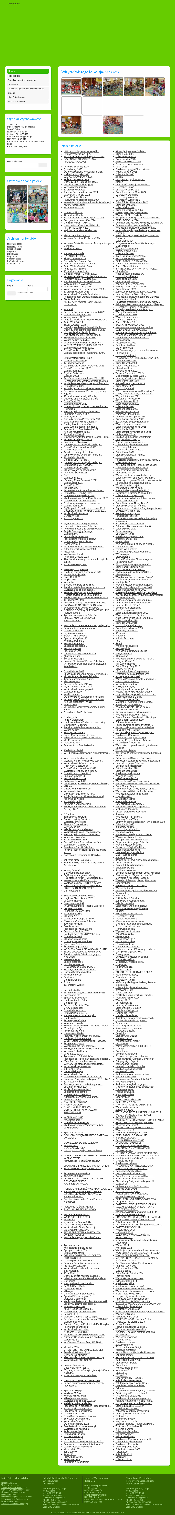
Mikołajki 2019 (122, 582)
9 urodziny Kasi (72, 516)
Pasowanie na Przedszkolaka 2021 (82, 429)
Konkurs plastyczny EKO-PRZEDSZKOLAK (86, 1025)
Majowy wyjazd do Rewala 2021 (80, 470)
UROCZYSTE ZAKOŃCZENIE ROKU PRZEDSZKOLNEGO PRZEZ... (83, 886)
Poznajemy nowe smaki (127, 676)
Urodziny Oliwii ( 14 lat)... (76, 459)
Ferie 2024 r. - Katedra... (127, 266)
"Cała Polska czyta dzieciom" (130, 1178)
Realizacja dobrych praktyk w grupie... (83, 1084)
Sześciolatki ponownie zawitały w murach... (86, 674)
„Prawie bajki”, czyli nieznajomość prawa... (137, 860)
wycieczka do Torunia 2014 (77, 1222)
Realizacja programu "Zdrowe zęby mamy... (137, 302)
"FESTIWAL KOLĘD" (126, 1137)
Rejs (117, 640)
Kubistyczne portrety (74, 732)
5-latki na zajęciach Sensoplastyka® (82, 572)
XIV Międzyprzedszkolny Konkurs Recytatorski (139, 595)
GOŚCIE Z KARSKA (125, 1117)
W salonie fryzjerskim (74, 574)
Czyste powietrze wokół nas (78, 941)
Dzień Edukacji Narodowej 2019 (131, 612)
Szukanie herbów (124, 1355)
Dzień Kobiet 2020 (124, 546)
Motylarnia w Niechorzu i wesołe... (132, 878)
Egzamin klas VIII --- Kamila (129, 523)
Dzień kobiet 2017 (73, 936)
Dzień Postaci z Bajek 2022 (78, 358)
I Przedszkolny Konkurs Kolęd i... (132, 337)
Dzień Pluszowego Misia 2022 (79, 347)
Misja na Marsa (123, 1339)
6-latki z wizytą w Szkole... (128, 704)
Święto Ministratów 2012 (76, 1423)
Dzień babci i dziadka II (127, 1431)
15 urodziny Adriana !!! (126, 276)
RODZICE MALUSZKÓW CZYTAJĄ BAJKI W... (88, 1188)
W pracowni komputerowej (128, 837)
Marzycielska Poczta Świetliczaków (82, 1161)
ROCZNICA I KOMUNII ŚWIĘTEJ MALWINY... (139, 1224)
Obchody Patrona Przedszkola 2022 (82, 419)
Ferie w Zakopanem (74, 719)
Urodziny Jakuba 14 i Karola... (130, 454)
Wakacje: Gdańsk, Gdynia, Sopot (81, 1316)
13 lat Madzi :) (71, 1273)
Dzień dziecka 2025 (125, 159)
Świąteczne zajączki (74, 1043)
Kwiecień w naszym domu (128, 1028)
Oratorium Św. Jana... (10, 1492)
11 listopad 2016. (124, 967)
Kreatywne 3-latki (124, 990)
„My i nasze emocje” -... (76, 633)
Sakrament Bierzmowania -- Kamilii (133, 526)
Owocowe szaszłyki (74, 903)
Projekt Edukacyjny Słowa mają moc (134, 559)
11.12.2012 (121, 1373)
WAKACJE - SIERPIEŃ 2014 (130, 1214)
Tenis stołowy (70, 1451)
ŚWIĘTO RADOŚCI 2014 (128, 1227)
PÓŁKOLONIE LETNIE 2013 (130, 1321)
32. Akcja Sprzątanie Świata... (130, 151)
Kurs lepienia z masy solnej (78, 1247)
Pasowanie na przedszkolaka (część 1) (83, 1441)
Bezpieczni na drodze (75, 778)
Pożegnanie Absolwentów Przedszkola (135, 1219)
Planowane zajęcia (125, 929)
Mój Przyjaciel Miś (73, 740)
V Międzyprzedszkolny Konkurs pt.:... (134, 309)
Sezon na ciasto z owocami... (130, 164)
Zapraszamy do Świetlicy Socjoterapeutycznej (138, 508)
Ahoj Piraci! (121, 895)
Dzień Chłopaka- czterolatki (78, 1446)
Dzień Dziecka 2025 (125, 156)
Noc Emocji (69, 956)
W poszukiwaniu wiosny (127, 931)
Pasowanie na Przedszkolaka (79, 745)
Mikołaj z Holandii (124, 1160)
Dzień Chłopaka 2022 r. (127, 365)
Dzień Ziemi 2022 (73, 401)
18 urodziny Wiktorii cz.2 (127, 200)
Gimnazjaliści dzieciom (75, 1355)
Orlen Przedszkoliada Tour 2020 (80, 549)
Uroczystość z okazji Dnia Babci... (132, 184)
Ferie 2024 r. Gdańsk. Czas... (79, 266)
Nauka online (122, 541)
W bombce (69, 582)
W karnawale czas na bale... (129, 488)
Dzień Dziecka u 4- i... (75, 1010)
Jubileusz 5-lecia (72, 1069)
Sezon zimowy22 (124, 347)
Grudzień (11, 263)
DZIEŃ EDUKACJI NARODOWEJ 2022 (84, 365)
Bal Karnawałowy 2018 (75, 839)
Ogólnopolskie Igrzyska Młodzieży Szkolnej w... (139, 222)
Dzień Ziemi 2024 (124, 240)
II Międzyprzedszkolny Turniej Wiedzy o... (85, 327)
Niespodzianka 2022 (125, 342)
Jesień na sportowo (125, 610)
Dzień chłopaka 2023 (126, 279)
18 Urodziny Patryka (74, 457)
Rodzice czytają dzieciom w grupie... (82, 595)
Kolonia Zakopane (124, 638)
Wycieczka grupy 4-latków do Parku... (134, 658)
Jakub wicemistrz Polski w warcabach (83, 737)
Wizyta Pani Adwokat (126, 312)
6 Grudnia (69, 814)
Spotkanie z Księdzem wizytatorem (133, 437)
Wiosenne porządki (73, 1023)
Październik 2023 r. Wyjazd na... (80, 279)
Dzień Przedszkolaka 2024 (129, 210)
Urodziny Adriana (72, 979)
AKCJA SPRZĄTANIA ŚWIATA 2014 (82, 1232)
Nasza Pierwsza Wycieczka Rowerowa (135, 1352)
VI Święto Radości (73, 900)
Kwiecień (11, 249)
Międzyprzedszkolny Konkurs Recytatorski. (85, 1301)
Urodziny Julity (71, 1018)
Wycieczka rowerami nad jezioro (131, 793)
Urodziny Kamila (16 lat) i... (129, 605)
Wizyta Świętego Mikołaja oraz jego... (134, 584)
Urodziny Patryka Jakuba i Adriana (133, 740)
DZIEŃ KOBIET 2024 (74, 256)
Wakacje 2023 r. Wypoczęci (78, 284)
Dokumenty (14, 3)
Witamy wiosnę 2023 (74, 317)
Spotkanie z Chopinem (75, 997)
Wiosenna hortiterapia (126, 1107)
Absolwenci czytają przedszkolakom (133, 834)
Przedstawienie (71, 926)
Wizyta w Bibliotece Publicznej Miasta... (84, 1064)
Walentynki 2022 (72, 416)
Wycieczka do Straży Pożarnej (79, 1227)
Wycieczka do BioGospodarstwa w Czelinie (137, 783)
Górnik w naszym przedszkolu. (79, 1293)
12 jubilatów (121, 271)
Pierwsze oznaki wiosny (127, 926)
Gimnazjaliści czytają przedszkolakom (83, 1150)
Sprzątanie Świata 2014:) (76, 1214)
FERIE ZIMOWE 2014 (75, 1265)
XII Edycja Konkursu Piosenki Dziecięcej (136, 465)
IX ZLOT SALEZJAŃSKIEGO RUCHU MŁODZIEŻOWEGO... (134, 1208)
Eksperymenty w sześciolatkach (80, 969)
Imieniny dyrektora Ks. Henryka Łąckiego (84, 1278)
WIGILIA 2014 (71, 1145)
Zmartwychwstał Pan (126, 539)
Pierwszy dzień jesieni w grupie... (80, 628)
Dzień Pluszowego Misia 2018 (130, 737)
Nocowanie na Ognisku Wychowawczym (136, 890)
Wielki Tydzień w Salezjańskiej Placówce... (85, 1041)
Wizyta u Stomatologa (126, 248)
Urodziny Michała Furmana (77, 1038)
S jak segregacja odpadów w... (79, 967)
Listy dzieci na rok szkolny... (129, 804)
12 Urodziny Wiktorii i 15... (128, 742)
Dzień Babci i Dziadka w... (77, 844)
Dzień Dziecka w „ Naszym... (78, 465)
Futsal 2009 (121, 1451)
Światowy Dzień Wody (126, 819)
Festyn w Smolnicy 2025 (76, 166)
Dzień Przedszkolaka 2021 (129, 449)
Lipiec (10, 254)
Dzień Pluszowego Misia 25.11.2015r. (83, 1076)
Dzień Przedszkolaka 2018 (77, 773)
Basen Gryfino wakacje (75, 635)
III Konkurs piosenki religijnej (78, 184)
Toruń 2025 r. (122, 166)
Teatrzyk (119, 1048)
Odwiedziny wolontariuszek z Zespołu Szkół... (87, 437)
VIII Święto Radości (125, 663)
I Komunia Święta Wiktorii (77, 911)
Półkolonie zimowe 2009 (127, 1449)
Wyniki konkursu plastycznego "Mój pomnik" (86, 383)
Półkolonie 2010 (123, 1454)
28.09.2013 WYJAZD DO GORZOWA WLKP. (138, 1304)
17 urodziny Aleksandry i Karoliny (81, 396)
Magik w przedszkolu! (126, 1421)
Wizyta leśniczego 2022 (127, 396)
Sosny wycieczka (72, 648)
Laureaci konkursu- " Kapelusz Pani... (134, 1423)
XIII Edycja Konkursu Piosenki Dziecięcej (84, 388)
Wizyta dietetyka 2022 (126, 401)
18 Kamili (68, 309)
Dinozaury (120, 1457)
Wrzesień (11, 246)
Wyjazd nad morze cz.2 (127, 681)
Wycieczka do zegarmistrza (129, 1278)
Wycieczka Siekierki (74, 1421)
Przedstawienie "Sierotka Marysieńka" (134, 1058)
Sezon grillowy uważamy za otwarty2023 (84, 312)
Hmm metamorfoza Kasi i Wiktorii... (82, 225)
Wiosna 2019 (70, 704)
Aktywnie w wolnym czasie (77, 804)
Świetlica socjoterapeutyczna (22, 80)
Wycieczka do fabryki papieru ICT (132, 806)
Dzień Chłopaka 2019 (126, 620)
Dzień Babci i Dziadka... (127, 946)
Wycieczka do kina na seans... (79, 589)
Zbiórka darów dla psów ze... (130, 442)
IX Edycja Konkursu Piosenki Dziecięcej (84, 905)
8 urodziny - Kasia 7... (126, 630)
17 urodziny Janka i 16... (76, 271)
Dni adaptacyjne (123, 1002)
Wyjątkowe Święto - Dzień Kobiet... (133, 707)
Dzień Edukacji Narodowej (128, 1306)
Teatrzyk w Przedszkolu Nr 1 (129, 1426)
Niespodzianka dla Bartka (128, 696)
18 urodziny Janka (124, 187)
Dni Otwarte (121, 1043)
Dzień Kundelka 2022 (126, 360)
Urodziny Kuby (122, 1097)
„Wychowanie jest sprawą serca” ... (133, 564)
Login (10, 285)
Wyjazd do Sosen (124, 776)
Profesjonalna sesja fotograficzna (132, 674)
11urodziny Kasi (123, 368)
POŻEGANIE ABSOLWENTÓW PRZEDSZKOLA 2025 (80, 160)
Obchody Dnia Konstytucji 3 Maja (81, 398)
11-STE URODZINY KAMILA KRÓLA (83, 1191)
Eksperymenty (122, 936)
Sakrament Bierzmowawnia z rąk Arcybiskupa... (139, 304)
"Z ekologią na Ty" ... (74, 1028)
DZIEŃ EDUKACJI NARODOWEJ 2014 (135, 1199)
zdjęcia (119, 177)
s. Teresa (120, 635)
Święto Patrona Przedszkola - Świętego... (136, 717)
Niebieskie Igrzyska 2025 (76, 174)
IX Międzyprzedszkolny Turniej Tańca (134, 393)
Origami (119, 911)
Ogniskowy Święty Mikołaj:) (129, 1171)
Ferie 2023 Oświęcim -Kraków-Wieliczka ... (85, 319)
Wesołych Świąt (72, 959)
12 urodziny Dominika (126, 194)
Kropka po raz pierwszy (127, 997)
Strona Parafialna (16, 101)
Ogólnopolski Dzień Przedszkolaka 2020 (84, 508)
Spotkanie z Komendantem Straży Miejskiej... (87, 625)
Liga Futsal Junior (16, 97)
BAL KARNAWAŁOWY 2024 (129, 258)
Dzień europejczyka (74, 1253)
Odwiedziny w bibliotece (127, 1309)
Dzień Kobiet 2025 (124, 174)
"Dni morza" (121, 656)
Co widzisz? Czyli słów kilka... (130, 847)
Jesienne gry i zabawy (126, 974)
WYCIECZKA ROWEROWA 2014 (132, 1255)
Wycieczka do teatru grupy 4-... (79, 689)
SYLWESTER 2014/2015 (128, 1142)
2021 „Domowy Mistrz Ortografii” (80, 421)
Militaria (68, 786)
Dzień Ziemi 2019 (73, 691)
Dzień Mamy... (71, 533)
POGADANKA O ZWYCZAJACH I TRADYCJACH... (132, 1149)
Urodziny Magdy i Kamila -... (129, 1378)
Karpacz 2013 (71, 1314)
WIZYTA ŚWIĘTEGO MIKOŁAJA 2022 (83, 345)
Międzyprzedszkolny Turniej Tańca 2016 (84, 1048)
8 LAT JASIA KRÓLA (74, 1148)
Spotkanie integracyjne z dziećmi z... (82, 1237)
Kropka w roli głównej (126, 870)
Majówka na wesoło (74, 799)
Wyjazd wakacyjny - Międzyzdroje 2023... (85, 289)
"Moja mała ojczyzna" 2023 (77, 314)
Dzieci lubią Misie (73, 1288)
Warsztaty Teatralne (125, 1076)
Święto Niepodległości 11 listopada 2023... (85, 276)
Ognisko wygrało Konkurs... (13, 1490)
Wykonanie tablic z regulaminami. (81, 523)
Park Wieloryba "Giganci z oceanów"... (135, 875)
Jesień (67, 982)
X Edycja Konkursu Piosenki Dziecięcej (84, 796)
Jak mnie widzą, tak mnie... (77, 860)
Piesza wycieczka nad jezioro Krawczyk (84, 1357)
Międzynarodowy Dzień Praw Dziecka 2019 (86, 597)
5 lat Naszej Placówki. (126, 809)
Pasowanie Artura (124, 832)
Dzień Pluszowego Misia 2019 (130, 589)
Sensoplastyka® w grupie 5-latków (81, 607)
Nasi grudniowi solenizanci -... (79, 1283)
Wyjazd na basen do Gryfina (129, 615)
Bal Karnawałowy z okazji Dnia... (132, 1383)
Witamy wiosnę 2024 (126, 251)
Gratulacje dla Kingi (125, 345)
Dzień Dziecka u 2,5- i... (76, 1013)
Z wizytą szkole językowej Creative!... (134, 689)
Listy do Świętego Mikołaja (77, 972)
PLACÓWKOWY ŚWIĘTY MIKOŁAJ (82, 1168)
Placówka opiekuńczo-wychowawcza (26, 88)
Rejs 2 (118, 643)
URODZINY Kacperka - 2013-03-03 (82, 1380)
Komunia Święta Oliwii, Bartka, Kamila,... (136, 788)
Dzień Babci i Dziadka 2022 (129, 419)
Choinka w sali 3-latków (127, 730)
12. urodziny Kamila (74, 1081)
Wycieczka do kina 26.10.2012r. (80, 1400)
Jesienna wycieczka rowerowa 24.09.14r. (136, 1212)
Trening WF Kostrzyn (126, 549)
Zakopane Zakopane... (75, 646)
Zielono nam (121, 1023)
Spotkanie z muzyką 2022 (77, 414)
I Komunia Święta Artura (76, 536)
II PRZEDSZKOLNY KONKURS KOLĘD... (136, 268)
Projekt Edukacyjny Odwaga (78, 531)
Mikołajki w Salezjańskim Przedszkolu (134, 1158)
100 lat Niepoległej (73, 750)
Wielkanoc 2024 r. (73, 248)
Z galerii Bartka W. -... (75, 373)
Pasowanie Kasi (72, 742)
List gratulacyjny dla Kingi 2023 (79, 332)
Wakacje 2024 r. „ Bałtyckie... (130, 215)
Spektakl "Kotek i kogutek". (77, 1296)
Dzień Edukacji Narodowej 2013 (80, 1311)
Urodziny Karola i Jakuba (76, 1000)
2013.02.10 (121, 1375)
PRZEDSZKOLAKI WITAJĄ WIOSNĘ (134, 1122)
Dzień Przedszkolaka (74, 1413)
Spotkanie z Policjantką (127, 1444)
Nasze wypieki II (72, 544)
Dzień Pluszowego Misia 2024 (130, 192)
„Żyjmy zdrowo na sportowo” (129, 921)
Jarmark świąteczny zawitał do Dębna (134, 727)
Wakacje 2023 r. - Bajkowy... (78, 286)
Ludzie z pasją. (123, 1270)
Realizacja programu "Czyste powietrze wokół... (139, 480)
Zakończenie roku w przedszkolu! (132, 1411)
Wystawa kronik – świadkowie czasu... (83, 760)
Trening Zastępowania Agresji (79, 679)
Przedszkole (14, 76)
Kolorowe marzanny (125, 1350)
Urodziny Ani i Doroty (126, 1362)
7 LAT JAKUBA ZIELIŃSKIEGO (80, 1209)
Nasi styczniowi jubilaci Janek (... (132, 470)
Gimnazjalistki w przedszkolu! (130, 1413)
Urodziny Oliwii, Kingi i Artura (130, 378)
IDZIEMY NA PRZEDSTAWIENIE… (82, 934)
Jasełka (119, 182)
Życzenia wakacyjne (74, 658)
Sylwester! (120, 1388)
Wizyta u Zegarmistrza (75, 187)
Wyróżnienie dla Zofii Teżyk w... (80, 1046)
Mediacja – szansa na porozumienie (133, 923)
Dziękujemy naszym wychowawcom (82, 503)
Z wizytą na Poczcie (74, 253)
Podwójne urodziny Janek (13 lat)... (133, 572)
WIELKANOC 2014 (125, 1229)
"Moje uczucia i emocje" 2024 (130, 256)
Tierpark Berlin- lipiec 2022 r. (130, 373)
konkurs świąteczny (125, 1418)
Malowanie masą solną (75, 939)
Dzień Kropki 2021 (124, 452)
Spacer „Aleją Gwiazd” (75, 638)
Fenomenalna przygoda (127, 513)
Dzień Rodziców (123, 1459)
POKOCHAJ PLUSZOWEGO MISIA (133, 972)
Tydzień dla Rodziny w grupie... (131, 1020)
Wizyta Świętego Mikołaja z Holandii (82, 342)
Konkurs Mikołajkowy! (75, 1395)
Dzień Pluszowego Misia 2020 (79, 495)
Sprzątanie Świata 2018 (76, 776)
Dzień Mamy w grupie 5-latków (131, 905)
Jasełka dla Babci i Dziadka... (79, 847)
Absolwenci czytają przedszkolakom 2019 (85, 602)
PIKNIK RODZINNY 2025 (128, 161)
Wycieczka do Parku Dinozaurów (132, 781)
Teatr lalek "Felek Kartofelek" (130, 1385)
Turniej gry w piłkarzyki (75, 816)
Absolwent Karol (72, 656)
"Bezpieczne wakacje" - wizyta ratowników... (137, 217)
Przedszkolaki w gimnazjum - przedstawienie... (87, 1406)
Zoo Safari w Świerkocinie (77, 1418)
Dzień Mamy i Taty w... (126, 786)
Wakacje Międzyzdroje (126, 646)
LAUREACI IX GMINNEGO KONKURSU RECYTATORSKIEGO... (84, 1180)
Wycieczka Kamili (124, 888)
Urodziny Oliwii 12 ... (125, 661)
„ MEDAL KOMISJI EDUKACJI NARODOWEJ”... (79, 619)
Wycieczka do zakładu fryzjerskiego (82, 1268)
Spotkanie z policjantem (127, 773)
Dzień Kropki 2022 (73, 370)
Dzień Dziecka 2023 (125, 289)
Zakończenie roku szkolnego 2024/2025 (84, 156)
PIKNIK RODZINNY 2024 (77, 227)
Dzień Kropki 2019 (73, 630)
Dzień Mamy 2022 (124, 386)
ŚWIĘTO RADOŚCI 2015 (128, 1099)
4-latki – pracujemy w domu (129, 536)
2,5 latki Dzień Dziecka (127, 898)
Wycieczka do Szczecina (76, 1074)
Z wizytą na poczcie (125, 977)
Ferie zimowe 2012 (73, 1431)
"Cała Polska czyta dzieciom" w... (80, 1061)
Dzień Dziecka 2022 (74, 386)
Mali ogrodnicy (122, 246)
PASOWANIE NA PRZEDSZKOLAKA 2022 (137, 358)
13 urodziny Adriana (125, 447)
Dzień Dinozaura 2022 (126, 409)
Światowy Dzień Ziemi (75, 1020)
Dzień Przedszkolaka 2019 (129, 628)
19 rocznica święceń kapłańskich (132, 671)
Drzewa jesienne (124, 862)
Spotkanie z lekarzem (126, 1053)
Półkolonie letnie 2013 (126, 1316)
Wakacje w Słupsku (125, 1314)
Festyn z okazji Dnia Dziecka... (131, 1327)
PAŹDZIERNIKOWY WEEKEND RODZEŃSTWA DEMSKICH (131, 1195)
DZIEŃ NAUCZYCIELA (127, 1408)
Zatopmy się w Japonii (126, 1061)
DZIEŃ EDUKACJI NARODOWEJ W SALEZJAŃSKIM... (82, 1195)
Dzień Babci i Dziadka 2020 (129, 567)
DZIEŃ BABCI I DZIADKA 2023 (131, 330)
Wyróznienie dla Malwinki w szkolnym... (135, 1291)
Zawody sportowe (124, 1344)
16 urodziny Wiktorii (125, 355)
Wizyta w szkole (72, 827)
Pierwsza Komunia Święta (128, 1347)
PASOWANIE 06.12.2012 (128, 1395)
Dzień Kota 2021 (72, 485)
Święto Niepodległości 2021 (78, 439)
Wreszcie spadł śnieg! (126, 1125)
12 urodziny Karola (73, 215)
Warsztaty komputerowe (76, 569)
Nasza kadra (6, 1483)
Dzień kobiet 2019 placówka (78, 712)
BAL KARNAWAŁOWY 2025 (78, 177)
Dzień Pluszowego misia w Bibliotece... (135, 1176)
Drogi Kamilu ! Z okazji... (127, 439)
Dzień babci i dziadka (74, 1434)
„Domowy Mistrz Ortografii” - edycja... (83, 444)
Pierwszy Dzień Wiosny (76, 824)
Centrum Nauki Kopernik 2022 (130, 416)
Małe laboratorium (73, 974)
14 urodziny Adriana (74, 363)
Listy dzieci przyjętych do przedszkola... (135, 694)
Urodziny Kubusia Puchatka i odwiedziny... (85, 722)
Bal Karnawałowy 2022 (127, 411)
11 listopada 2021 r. (125, 434)
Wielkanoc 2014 (123, 1247)
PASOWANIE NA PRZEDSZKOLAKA (83, 605)
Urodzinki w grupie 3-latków (129, 763)
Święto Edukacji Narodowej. (129, 865)
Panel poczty (56, 1512)
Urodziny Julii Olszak (126, 1035)
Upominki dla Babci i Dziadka (130, 1066)
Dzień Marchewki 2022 (75, 403)
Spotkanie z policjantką (75, 1092)
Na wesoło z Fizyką (74, 1033)
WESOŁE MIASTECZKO (76, 1229)
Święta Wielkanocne (125, 801)
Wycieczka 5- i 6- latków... (128, 816)
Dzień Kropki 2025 (124, 154)
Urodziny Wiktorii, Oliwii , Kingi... (131, 294)
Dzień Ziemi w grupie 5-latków (79, 918)
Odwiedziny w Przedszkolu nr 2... (132, 1393)
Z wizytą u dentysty (125, 686)
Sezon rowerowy (124, 531)
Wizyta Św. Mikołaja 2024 (77, 194)
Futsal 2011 (70, 1454)
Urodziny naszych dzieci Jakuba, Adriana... (137, 498)
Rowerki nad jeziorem (126, 516)
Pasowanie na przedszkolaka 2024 (81, 200)
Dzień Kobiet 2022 (124, 406)
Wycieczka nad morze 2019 (78, 686)
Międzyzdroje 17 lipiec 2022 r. (130, 376)
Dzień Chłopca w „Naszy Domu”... (132, 503)
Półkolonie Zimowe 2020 (76, 556)
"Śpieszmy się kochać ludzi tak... (132, 1186)
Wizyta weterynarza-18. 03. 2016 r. (133, 1046)
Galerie (11, 93)
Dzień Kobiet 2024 (124, 253)
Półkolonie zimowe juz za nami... (132, 1132)
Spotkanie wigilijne (124, 1283)
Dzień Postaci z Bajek (75, 197)
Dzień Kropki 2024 (73, 212)
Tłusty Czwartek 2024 (75, 258)
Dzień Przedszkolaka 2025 (77, 154)
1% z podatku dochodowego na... (132, 839)
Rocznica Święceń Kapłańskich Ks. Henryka (86, 1324)
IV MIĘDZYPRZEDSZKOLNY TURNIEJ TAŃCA (139, 1120)
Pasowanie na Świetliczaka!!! (78, 1206)
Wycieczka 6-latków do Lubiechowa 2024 (136, 227)
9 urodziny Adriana (124, 827)
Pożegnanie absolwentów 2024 (80, 220)
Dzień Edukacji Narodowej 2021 (80, 447)
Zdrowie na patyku (124, 1089)
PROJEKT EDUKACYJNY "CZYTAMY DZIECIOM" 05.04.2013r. (134, 1358)
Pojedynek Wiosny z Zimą (77, 1352)
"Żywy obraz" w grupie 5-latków (80, 921)
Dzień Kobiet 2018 (124, 824)
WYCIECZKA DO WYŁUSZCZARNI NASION (138, 1253)
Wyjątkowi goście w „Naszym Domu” (134, 577)
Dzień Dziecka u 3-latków (128, 1008)
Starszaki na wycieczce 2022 (130, 383)
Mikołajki (68, 1291)
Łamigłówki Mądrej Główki (128, 951)
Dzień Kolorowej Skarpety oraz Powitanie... (86, 406)
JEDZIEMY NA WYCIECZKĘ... (131, 885)
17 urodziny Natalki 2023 (76, 291)
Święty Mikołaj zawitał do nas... (79, 735)
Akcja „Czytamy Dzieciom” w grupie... (134, 618)
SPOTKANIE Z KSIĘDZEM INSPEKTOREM (86, 1165)
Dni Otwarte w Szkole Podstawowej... (134, 1263)
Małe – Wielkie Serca (126, 855)
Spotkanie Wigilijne (73, 1390)
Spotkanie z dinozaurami (12, 1504)
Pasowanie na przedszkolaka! (14, 1497)
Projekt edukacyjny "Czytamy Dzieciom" (135, 1390)
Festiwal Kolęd (122, 1276)
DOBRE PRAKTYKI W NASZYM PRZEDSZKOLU (80, 1111)
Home (11, 71)
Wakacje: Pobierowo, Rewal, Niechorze (135, 880)
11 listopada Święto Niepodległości (133, 602)
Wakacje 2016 (122, 1000)
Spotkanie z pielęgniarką (128, 607)
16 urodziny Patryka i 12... (128, 625)
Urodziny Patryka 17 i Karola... (130, 505)
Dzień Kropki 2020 (73, 505)
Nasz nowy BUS (123, 1370)
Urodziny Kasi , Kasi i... (127, 281)
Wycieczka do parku (125, 1081)
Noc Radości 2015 (124, 1071)
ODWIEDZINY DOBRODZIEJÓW (81, 1142)
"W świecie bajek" (73, 1120)
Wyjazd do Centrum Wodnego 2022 (133, 335)
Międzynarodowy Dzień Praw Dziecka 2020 (86, 498)
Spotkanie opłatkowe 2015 (128, 1069)
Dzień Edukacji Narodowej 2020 (80, 500)
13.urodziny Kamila (125, 979)
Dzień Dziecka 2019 (74, 671)
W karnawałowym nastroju (77, 1066)
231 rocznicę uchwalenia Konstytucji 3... (135, 391)
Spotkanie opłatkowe (126, 1163)
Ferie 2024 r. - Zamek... (76, 268)
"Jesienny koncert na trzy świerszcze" (134, 1086)
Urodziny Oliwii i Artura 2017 (78, 898)
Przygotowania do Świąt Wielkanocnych (135, 243)
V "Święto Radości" (73, 1008)
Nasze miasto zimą (125, 941)
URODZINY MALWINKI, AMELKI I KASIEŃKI (138, 1217)
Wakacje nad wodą (73, 1321)
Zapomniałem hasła (25, 292)
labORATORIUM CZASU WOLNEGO (134, 1127)
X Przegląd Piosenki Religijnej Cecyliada (136, 592)
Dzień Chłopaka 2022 (126, 363)
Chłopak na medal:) (125, 1201)
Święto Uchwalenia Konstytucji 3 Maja (83, 171)
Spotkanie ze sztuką (125, 1342)
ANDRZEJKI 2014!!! (74, 1176)
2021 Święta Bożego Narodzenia (80, 426)
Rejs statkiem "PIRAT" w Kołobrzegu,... (83, 878)
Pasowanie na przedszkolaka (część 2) (83, 1444)
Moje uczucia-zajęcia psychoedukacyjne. (84, 992)
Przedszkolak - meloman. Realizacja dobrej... (87, 1058)
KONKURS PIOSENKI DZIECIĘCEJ (133, 1104)
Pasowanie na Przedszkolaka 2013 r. (134, 1288)
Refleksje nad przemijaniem (78, 1403)
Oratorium (13, 84)
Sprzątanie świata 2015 (76, 1086)
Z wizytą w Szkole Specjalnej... (79, 584)
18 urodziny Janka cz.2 (127, 189)
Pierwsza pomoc (123, 857)
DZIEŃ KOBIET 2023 (126, 314)
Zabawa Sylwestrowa (126, 722)
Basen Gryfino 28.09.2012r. (78, 1408)
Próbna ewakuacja (124, 1092)
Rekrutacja (69, 409)
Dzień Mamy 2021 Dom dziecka (131, 467)
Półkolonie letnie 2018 (75, 781)
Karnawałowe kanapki (126, 1064)
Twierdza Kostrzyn (73, 923)
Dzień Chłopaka (123, 992)
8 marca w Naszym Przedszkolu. (80, 1375)
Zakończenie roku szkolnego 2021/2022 (84, 378)
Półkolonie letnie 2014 (126, 1222)
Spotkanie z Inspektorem (76, 1462)
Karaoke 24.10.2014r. (126, 1188)
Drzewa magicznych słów (77, 872)
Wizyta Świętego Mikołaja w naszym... (134, 732)
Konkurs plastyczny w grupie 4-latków (83, 592)
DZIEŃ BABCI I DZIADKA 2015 (131, 1135)
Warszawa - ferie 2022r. (127, 414)
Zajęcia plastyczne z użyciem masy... (82, 951)
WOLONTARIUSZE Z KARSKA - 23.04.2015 (138, 1112)
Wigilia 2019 (70, 579)
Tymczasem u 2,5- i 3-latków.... (79, 1056)
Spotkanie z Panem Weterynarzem (133, 1398)
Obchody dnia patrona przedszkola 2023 (84, 330)
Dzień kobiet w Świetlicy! (76, 1122)
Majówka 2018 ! (123, 796)
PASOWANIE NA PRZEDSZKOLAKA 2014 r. (138, 1155)
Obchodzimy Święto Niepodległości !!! (134, 1181)
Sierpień (11, 259)
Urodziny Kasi (122, 883)
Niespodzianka (123, 340)
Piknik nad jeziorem (74, 1030)
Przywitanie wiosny (73, 1457)
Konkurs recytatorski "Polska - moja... (134, 1400)
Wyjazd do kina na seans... (129, 424)
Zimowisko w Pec (124, 1429)
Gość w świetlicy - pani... (76, 1367)
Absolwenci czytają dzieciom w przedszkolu (137, 760)
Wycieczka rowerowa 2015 (77, 1089)
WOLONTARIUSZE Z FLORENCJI (133, 1115)
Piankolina (69, 977)
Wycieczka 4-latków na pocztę (79, 763)
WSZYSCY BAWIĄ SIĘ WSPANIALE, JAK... (86, 949)
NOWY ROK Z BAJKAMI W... (130, 569)
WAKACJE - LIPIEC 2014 (77, 1217)
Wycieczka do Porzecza (76, 513)
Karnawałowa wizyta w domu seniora (134, 327)
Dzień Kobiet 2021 (73, 483)
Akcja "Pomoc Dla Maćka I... (78, 1309)
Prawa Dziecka (123, 969)
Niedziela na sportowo (126, 684)
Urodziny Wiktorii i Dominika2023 (80, 273)
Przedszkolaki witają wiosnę (78, 929)
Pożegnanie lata (72, 995)
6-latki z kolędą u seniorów (77, 424)
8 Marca (119, 814)
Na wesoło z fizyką (124, 1030)
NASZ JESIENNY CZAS (76, 1184)
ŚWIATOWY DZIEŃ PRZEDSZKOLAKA (135, 1204)
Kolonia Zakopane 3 (74, 643)
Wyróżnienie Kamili (73, 554)
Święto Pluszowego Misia (77, 1173)
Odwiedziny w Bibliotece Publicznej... (134, 758)
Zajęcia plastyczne (73, 962)
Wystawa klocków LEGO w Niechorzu (83, 883)
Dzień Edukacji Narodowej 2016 (131, 987)
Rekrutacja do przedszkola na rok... (82, 411)
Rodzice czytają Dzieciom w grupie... (82, 954)
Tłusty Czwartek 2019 (126, 709)
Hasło (30, 285)
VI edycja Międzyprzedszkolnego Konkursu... (138, 1250)
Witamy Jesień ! (72, 870)
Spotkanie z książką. (74, 1132)
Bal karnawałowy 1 (125, 1434)
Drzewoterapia (122, 556)
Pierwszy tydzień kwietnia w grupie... (82, 1035)
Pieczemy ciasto (72, 681)
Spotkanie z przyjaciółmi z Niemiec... (134, 169)
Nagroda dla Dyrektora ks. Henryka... (83, 855)
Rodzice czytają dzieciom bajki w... (133, 1074)
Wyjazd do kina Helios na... (129, 317)
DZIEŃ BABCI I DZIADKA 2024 (131, 261)
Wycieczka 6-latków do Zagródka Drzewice (137, 296)
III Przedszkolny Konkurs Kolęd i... (81, 151)
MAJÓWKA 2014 (124, 1232)
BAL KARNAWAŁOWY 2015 (129, 1140)
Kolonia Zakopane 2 (74, 640)
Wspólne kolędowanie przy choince (133, 579)
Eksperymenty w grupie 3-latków (132, 842)
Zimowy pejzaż (123, 954)
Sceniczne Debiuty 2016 (76, 1005)
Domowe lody (122, 893)
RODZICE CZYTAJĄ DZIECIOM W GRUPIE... (87, 610)
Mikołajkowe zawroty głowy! (129, 1286)
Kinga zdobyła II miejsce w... (129, 273)
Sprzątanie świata (124, 867)
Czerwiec (11, 244)
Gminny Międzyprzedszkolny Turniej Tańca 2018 (140, 822)
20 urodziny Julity (73, 913)
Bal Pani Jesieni (72, 990)
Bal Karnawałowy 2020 (75, 564)
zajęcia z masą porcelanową (78, 829)
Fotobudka (69, 1219)
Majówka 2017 (71, 916)
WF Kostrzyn (122, 554)
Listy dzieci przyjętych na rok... (79, 793)
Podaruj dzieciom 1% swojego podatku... (136, 949)
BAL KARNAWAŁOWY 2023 (129, 324)
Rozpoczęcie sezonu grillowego (131, 908)
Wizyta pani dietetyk (125, 750)
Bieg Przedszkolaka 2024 (77, 235)
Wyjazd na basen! (124, 1130)
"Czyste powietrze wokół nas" (79, 1260)
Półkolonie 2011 (72, 1459)
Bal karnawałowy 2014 (126, 1268)
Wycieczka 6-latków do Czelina (131, 651)
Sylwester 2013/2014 (126, 1281)
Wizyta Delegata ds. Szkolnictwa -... (133, 1403)
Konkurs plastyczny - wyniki (78, 702)
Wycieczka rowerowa (126, 1337)
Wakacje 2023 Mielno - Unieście (131, 286)
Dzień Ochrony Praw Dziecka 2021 (133, 432)
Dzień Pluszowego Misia (127, 849)
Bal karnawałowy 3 (73, 1439)
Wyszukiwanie (14, 161)
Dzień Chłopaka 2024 (126, 205)
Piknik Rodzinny (72, 299)
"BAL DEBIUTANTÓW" (75, 1102)
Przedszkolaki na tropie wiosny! (80, 1426)
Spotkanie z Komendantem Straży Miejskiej (137, 872)
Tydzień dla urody (124, 1013)
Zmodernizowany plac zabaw (78, 452)
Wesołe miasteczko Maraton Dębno (133, 691)
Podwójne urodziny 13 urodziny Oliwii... (84, 528)
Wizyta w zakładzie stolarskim (130, 1329)
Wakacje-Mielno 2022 (126, 370)
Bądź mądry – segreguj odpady (80, 875)
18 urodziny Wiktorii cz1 (127, 197)
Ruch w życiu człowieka (76, 765)
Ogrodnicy (120, 1033)
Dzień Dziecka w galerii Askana (80, 1416)
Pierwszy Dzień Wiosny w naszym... (82, 1263)
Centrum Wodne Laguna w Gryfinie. (133, 225)
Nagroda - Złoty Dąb (125, 1265)
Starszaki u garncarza (75, 1298)
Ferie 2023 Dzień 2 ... (75, 322)
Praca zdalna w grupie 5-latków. (80, 539)
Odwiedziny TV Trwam (75, 725)
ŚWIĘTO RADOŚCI (74, 1234)
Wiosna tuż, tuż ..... (73, 1053)
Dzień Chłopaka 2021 (75, 449)
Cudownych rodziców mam (77, 788)
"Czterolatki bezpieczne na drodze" (81, 1097)
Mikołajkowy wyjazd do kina (129, 962)
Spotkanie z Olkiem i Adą (76, 442)
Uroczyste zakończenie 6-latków (80, 526)
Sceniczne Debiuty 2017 (76, 931)
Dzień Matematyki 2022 (127, 403)
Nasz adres (6, 1494)
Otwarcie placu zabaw (126, 1446)
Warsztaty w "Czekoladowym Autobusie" (135, 332)
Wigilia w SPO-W (72, 1393)
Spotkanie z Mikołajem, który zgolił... (134, 1439)
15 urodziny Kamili (124, 533)
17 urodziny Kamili (124, 388)
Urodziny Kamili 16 (125, 472)
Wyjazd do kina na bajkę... (77, 340)
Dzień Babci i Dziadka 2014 (129, 1273)
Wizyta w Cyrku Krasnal (76, 1051)
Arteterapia (69, 551)
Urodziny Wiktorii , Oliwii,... (77, 222)
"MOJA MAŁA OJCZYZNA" (129, 913)
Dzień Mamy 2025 (73, 169)
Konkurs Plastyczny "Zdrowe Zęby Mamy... (85, 661)
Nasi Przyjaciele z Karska (128, 1025)
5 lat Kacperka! (71, 1270)
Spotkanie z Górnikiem (127, 735)
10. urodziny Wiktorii (74, 985)
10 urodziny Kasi (124, 457)
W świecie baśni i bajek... (128, 485)
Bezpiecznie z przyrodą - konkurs (132, 1056)
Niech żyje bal (71, 717)
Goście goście (122, 648)
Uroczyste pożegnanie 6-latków (80, 653)
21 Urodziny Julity (73, 801)
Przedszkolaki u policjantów (78, 1411)
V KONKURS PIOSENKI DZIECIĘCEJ (83, 1350)
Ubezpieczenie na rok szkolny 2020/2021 (85, 510)
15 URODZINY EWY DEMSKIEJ (132, 1145)
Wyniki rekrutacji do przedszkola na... (134, 475)
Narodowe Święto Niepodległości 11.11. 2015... (88, 1079)
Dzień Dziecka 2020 (125, 528)
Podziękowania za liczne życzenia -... (134, 725)
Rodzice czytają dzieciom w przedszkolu (84, 587)
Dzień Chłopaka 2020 (126, 500)
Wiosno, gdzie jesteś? (126, 1367)
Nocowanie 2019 (124, 562)
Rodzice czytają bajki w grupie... (131, 1084)
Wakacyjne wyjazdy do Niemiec (131, 212)
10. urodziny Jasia (124, 944)
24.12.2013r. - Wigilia (74, 1286)
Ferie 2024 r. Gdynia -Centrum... (80, 263)
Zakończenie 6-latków (126, 778)
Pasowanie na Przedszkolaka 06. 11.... (135, 1079)
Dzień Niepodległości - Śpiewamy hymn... (85, 353)
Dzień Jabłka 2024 (124, 207)
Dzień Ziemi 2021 (73, 477)
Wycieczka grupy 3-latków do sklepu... (134, 544)
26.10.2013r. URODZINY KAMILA (132, 1301)
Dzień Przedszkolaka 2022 (77, 368)
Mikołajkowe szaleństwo (76, 1398)
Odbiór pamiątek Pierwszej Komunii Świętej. (86, 783)
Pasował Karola (72, 612)
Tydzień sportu (71, 1245)
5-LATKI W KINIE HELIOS (77, 1107)
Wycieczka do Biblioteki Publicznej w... (135, 791)
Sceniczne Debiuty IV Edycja (78, 684)
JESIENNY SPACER (74, 1306)
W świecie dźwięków (74, 837)
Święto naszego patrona (76, 946)
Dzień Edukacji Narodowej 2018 (80, 768)
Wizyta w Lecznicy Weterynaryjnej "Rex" (84, 1334)
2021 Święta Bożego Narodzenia (132, 421)
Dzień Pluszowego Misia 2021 (130, 426)
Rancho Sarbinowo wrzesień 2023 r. (82, 281)
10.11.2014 (121, 1183)
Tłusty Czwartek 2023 (75, 324)
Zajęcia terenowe (124, 1109)
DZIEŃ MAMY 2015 (125, 1102)
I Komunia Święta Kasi (75, 472)
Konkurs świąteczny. (74, 1365)
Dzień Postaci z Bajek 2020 (129, 495)
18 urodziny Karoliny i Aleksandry (132, 307)
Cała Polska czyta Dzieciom (129, 852)
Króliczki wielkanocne (126, 918)
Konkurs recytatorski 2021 (77, 432)
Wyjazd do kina (71, 730)
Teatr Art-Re (121, 1416)
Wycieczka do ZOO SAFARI (78, 1360)
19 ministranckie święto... (12, 1499)
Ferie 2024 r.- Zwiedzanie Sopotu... (133, 263)
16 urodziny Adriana (74, 207)
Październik (13, 261)
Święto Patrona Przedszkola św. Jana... (84, 490)
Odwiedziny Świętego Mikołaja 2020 (133, 493)
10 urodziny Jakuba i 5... (127, 829)
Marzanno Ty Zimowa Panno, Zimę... (134, 702)
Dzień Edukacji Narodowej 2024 (131, 202)
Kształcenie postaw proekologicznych (134, 1018)
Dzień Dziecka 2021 (125, 462)
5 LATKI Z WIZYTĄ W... (127, 1191)
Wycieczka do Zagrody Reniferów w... (83, 294)
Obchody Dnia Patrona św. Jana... (81, 182)
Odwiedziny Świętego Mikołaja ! (131, 956)
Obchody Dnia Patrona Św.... (78, 261)
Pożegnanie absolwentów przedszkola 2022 (86, 381)
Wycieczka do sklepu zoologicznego (82, 832)
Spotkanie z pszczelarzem (128, 765)
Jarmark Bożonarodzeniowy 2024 (81, 192)
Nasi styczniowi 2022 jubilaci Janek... (83, 335)
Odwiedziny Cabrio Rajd (127, 510)
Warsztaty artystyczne (75, 822)
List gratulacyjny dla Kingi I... (129, 179)
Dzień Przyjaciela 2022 (127, 381)
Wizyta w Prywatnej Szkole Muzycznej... (135, 679)
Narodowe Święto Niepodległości (132, 1298)
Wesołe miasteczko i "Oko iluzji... (80, 880)
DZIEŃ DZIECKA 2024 (127, 220)
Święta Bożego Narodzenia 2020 (132, 490)
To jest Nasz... (7, 1485)
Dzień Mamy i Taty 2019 (127, 666)
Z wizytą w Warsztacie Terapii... (80, 1015)
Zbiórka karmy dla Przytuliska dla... (81, 676)
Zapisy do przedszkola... (11, 1487)
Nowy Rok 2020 (72, 577)
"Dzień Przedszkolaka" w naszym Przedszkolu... (140, 1311)
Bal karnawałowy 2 (73, 1436)
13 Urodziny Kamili (125, 799)
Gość (66, 475)
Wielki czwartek (72, 694)
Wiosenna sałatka (124, 934)
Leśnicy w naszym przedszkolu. (80, 1304)
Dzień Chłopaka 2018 (126, 768)
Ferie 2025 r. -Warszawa (76, 179)
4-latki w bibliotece (73, 1104)
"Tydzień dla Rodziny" (126, 1015)
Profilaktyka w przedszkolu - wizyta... (134, 995)
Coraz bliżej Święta (73, 1071)
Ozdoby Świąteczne (74, 964)
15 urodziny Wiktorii (74, 434)
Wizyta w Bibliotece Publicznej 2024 (82, 238)
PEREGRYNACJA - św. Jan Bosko (133, 1319)
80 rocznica (121, 633)
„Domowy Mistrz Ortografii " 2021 (81, 480)
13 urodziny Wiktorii (74, 600)
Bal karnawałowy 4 (125, 1436)
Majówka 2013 (71, 1347)
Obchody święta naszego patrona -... (82, 1276)
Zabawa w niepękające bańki (130, 900)
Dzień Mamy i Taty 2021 (76, 467)
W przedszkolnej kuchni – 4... (79, 758)
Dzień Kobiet (121, 1051)
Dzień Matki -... (7, 1501)
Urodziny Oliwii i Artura (127, 1005)
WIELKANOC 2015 (73, 1117)
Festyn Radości (123, 1324)
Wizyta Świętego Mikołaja (128, 844)
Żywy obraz (121, 964)
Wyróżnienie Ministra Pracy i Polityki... (83, 1342)
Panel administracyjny (72, 1512)
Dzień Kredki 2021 (124, 429)
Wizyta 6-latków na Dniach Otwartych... (84, 546)
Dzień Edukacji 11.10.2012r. (129, 1406)
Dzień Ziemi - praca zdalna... (78, 541)
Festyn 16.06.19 (123, 653)
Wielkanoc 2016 (123, 1038)
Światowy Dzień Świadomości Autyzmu (84, 696)
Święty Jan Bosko (73, 944)
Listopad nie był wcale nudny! (130, 1296)
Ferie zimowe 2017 (125, 939)
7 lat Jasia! (69, 1281)
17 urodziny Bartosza (74, 189)
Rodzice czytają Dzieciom (77, 819)
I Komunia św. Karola (126, 299)
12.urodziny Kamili (124, 916)
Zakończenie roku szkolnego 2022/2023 (135, 291)
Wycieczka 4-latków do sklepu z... (81, 771)
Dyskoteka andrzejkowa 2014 (130, 1173)
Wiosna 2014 (122, 1245)
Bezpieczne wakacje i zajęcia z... (80, 895)
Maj (9, 251)
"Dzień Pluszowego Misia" (128, 1293)
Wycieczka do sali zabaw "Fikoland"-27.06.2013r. (76, 1330)
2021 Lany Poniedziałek (127, 398)
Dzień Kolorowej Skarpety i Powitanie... (135, 477)
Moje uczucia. (71, 488)
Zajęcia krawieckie (124, 903)
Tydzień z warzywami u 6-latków (80, 615)
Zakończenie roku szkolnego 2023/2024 (84, 217)
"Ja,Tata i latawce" (73, 908)
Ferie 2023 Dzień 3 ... (126, 319)
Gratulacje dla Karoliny (75, 360)
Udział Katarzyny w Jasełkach (130, 811)
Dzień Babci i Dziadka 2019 (129, 719)
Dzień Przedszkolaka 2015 (77, 1094)
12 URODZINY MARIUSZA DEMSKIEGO (136, 1153)
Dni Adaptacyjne (72, 890)
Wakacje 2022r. (72, 376)
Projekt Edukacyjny (125, 597)
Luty (9, 256)
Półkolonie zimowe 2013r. (128, 1380)
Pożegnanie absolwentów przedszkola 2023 (86, 296)
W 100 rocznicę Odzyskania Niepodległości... (87, 753)
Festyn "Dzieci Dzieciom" (76, 1327)
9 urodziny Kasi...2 (73, 518)
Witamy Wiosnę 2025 (126, 171)
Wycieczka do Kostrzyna (76, 1429)
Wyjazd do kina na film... (127, 699)
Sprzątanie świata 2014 (76, 1250)
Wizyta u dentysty (73, 791)
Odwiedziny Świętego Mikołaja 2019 (133, 587)
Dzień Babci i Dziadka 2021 (78, 493)
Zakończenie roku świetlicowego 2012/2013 (86, 1319)
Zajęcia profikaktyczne (126, 1010)
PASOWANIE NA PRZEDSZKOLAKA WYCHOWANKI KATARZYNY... (134, 1167)
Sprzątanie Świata (124, 1094)
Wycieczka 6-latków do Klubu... (131, 714)
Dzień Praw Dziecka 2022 (77, 350)
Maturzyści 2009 (72, 1449)
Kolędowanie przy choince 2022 (80, 337)
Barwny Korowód (124, 669)
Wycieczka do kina (124, 959)
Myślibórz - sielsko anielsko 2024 (80, 230)
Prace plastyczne (72, 651)
